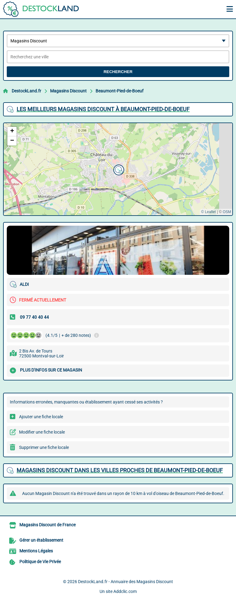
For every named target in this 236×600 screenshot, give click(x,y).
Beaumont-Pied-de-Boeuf (120, 90)
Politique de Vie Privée (40, 561)
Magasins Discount (68, 90)
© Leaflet (208, 212)
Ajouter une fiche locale (41, 416)
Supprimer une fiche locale (44, 447)
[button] (118, 169)
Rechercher (118, 71)
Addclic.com (125, 591)
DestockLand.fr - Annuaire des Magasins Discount (125, 581)
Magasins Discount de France (47, 524)
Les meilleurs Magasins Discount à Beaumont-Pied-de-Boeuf (103, 109)
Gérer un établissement (41, 540)
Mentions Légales (36, 550)
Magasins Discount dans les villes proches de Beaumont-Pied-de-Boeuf (120, 470)
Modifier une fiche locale (42, 432)
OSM (227, 212)
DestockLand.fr (26, 90)
